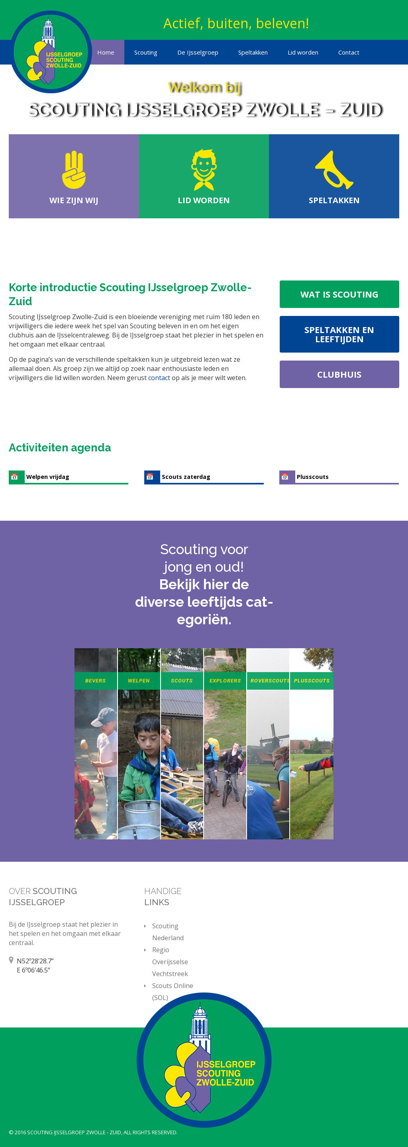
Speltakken (253, 52)
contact (160, 377)
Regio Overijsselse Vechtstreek (170, 961)
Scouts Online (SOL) (172, 991)
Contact (348, 52)
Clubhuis (339, 374)
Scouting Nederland (168, 932)
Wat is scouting (339, 294)
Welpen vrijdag (47, 476)
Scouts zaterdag (186, 476)
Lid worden (303, 52)
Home (105, 52)
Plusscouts (313, 476)
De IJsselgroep (197, 52)
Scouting (145, 52)
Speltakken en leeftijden (339, 334)
